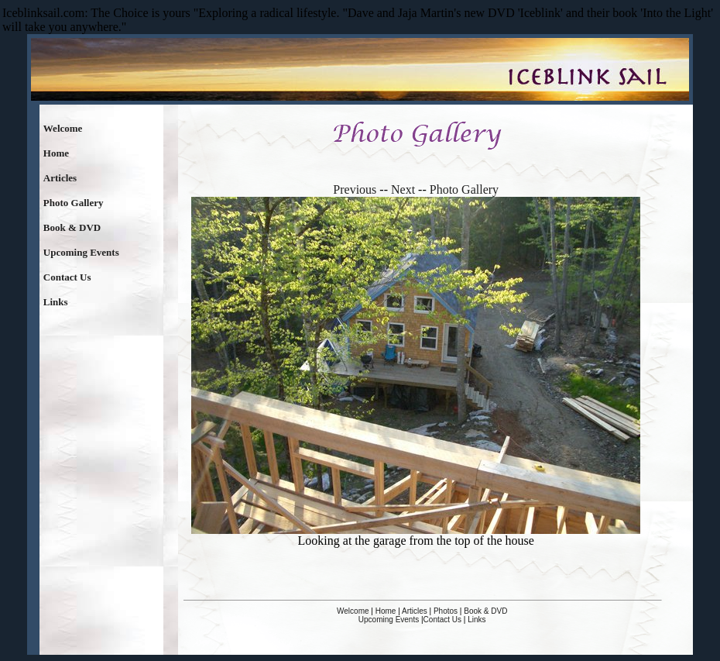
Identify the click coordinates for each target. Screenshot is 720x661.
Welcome (63, 128)
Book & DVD (72, 227)
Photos (446, 611)
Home (56, 153)
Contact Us (67, 277)
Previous (354, 189)
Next (403, 189)
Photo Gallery (73, 202)
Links (55, 302)
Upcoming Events (81, 252)
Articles (60, 178)
